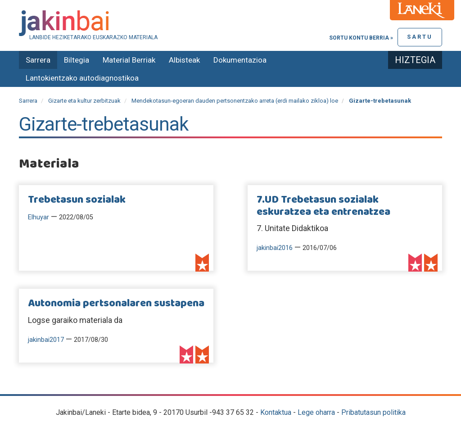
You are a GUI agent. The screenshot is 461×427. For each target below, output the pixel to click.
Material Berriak (129, 59)
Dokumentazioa (240, 59)
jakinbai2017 (46, 340)
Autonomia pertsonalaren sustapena (116, 303)
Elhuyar (38, 217)
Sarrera (38, 59)
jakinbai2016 (275, 248)
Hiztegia (415, 60)
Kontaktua (275, 412)
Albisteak (184, 59)
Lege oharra (316, 412)
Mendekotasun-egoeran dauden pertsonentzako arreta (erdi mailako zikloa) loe (234, 100)
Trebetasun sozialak (77, 200)
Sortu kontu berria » (361, 38)
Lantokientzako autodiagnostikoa (82, 77)
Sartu (420, 36)
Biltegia (76, 59)
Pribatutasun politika (373, 412)
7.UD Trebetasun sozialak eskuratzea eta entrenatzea (323, 205)
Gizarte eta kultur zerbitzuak (84, 100)
